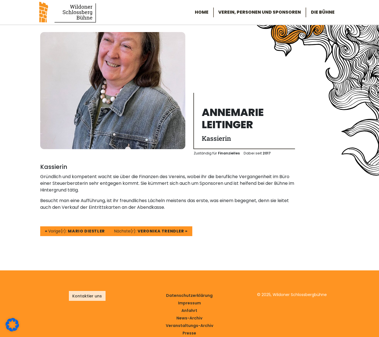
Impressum (189, 303)
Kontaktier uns (87, 296)
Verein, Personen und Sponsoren (259, 12)
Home (201, 12)
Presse (189, 333)
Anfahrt (189, 310)
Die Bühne (323, 12)
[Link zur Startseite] (67, 12)
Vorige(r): (75, 231)
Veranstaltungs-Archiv (189, 325)
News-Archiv (189, 318)
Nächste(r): (150, 231)
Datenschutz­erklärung (189, 295)
